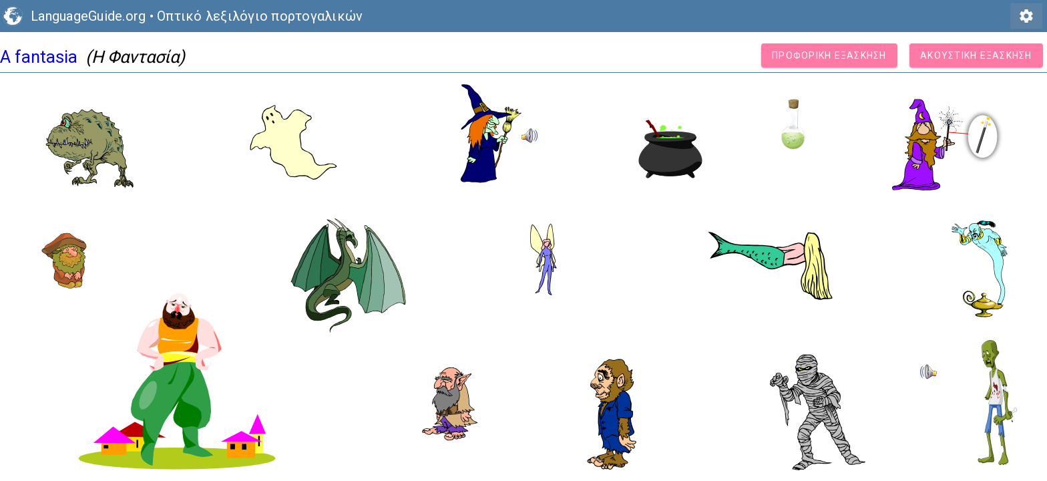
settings (1026, 16)
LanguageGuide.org (88, 16)
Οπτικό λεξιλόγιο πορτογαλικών (260, 16)
